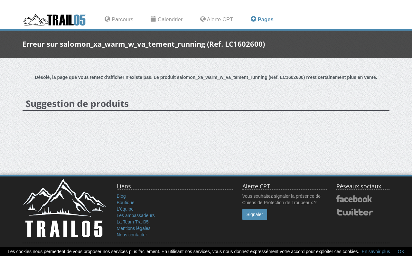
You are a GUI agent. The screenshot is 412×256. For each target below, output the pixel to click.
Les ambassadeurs (136, 215)
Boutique (126, 202)
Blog (121, 196)
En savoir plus (376, 251)
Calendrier (167, 19)
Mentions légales (134, 228)
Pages (262, 19)
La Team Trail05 (133, 221)
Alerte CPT (216, 19)
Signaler (255, 214)
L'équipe (125, 209)
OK (401, 251)
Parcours (119, 19)
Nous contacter (132, 234)
